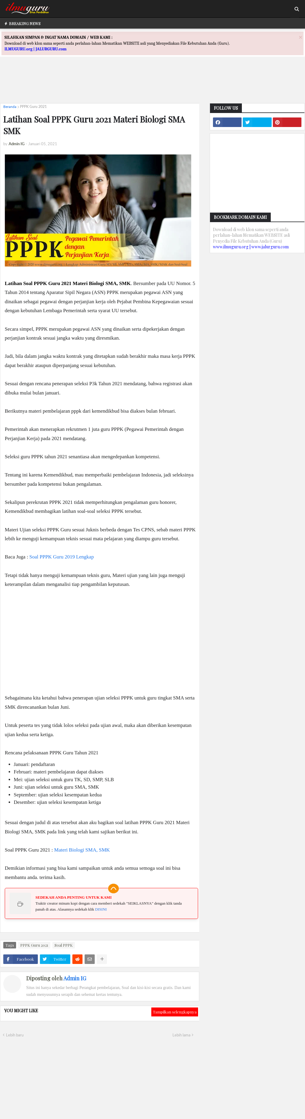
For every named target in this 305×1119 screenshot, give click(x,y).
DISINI (101, 909)
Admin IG (74, 978)
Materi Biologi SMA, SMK (82, 850)
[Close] (300, 37)
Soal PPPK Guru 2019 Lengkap (61, 557)
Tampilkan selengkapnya (175, 1011)
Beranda (9, 106)
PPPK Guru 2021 (33, 106)
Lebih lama (181, 1035)
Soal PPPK (64, 945)
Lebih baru (15, 1035)
